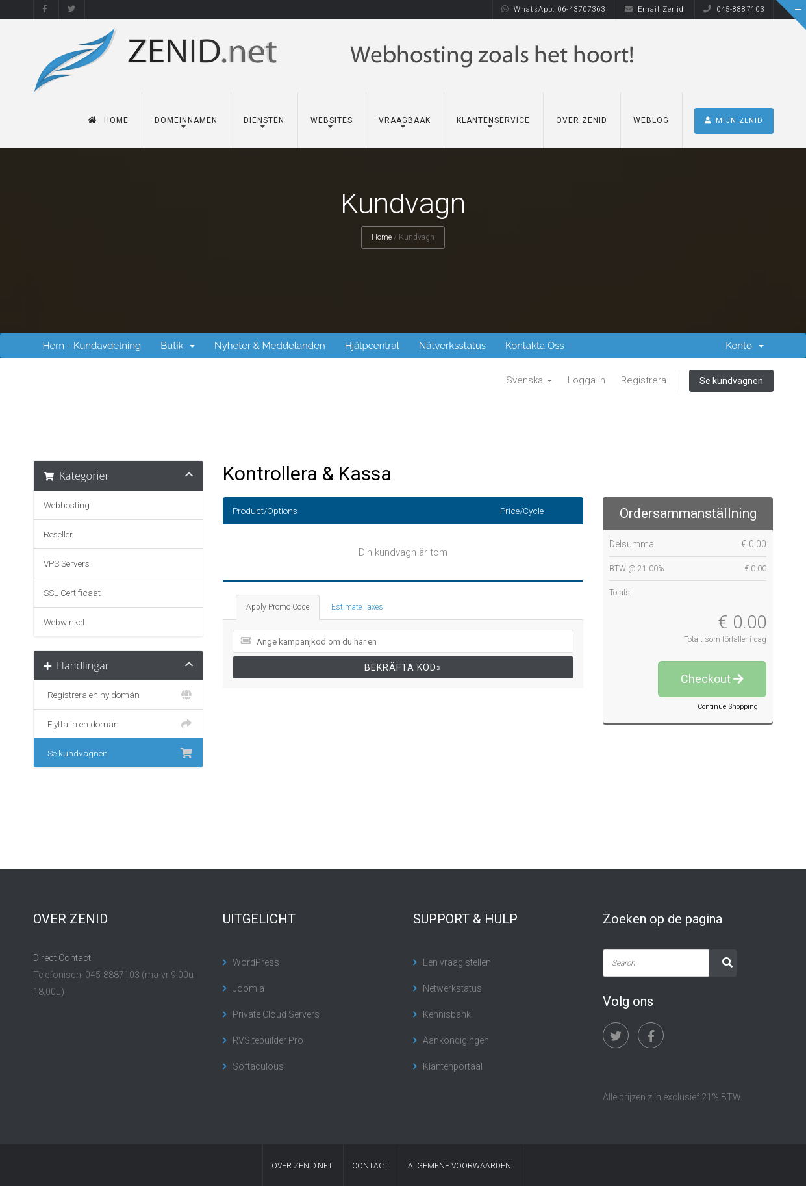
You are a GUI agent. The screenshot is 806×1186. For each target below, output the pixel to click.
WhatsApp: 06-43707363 (553, 9)
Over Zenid (581, 120)
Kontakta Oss (534, 346)
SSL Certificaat (72, 592)
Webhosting (67, 505)
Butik (177, 346)
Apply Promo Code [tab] (277, 607)
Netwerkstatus (452, 988)
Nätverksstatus (452, 346)
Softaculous (258, 1066)
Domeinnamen (186, 120)
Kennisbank (447, 1014)
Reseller (58, 534)
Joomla (248, 988)
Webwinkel (64, 622)
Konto (744, 346)
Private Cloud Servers (276, 1014)
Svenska (529, 380)
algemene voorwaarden (459, 1165)
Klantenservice (493, 120)
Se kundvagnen (731, 381)
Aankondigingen (456, 1040)
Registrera (643, 380)
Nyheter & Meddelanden (269, 346)
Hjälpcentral (372, 346)
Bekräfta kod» (403, 667)
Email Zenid (654, 9)
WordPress (256, 962)
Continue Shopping (728, 707)
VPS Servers (67, 563)
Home (108, 120)
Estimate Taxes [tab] (357, 607)
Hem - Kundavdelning (92, 346)
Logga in (586, 380)
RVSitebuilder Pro (268, 1040)
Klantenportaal (453, 1066)
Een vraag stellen (457, 962)
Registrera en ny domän (119, 695)
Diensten (264, 120)
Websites (331, 120)
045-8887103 (733, 9)
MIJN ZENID (734, 120)
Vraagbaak (405, 120)
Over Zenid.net (302, 1165)
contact (370, 1165)
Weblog (651, 120)
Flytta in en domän (119, 724)
